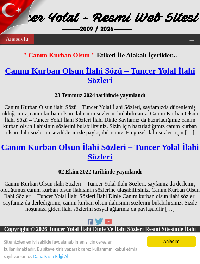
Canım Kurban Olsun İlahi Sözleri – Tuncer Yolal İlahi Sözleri (100, 152)
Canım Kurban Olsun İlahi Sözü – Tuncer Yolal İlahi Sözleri (100, 75)
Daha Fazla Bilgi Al (50, 256)
